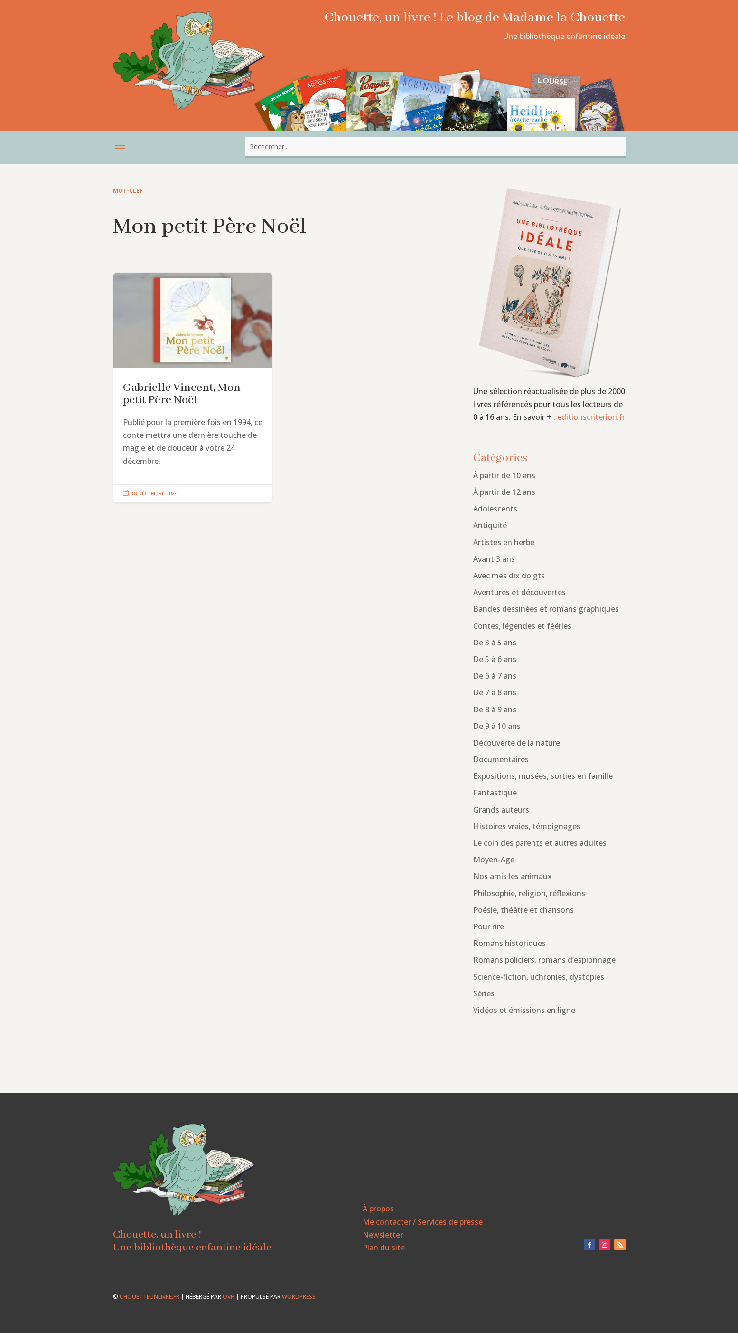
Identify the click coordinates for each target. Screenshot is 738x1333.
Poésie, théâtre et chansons (523, 910)
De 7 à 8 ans (494, 692)
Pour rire (488, 926)
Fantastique (495, 792)
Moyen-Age (493, 859)
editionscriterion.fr (591, 417)
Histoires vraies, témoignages (526, 826)
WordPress (299, 1297)
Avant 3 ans (494, 559)
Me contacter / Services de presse (423, 1222)
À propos (378, 1208)
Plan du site (384, 1247)
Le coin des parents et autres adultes (540, 843)
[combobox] (435, 146)
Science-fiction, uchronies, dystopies (538, 977)
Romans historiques (509, 943)
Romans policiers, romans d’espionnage (544, 960)
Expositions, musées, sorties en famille (543, 776)
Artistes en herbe (503, 542)
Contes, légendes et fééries (522, 626)
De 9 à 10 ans (497, 726)
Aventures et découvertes (519, 592)
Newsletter (383, 1234)
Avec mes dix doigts (509, 575)
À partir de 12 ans (504, 492)
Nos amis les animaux (512, 876)
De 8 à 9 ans (494, 709)
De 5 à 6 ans (494, 659)
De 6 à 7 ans (494, 676)
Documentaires (501, 759)
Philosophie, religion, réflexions (529, 893)
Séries (484, 993)
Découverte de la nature (516, 742)
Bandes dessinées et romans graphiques (546, 609)
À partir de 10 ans (504, 475)
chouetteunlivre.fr (149, 1297)
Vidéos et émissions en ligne (524, 1010)
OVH (228, 1297)
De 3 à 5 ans (494, 642)
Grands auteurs (501, 809)
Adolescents (495, 508)
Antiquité (490, 525)
